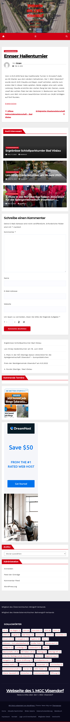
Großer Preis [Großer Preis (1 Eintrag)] (37, 643)
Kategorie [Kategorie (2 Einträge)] (8, 648)
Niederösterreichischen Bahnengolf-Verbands (33, 613)
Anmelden (8, 569)
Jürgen (19, 63)
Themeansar (56, 706)
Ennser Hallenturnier (26, 56)
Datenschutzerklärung (44, 711)
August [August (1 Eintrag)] (16, 635)
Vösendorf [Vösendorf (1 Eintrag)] (54, 669)
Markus (23, 155)
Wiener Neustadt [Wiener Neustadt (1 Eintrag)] (10, 673)
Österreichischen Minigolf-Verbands (29, 607)
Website (7, 304)
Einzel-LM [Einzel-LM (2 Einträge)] (8, 639)
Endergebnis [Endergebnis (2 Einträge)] (22, 639)
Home (4, 711)
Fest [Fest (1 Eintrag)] (45, 639)
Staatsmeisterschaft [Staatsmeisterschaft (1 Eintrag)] (12, 669)
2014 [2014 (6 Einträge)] (26, 631)
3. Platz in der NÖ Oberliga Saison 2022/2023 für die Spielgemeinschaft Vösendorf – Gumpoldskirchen (35, 200)
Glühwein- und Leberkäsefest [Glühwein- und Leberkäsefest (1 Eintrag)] (15, 643)
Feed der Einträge (12, 575)
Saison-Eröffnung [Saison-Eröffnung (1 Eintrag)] (24, 660)
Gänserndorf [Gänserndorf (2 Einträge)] (52, 643)
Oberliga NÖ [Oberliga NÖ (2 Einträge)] (55, 652)
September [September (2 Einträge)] (42, 665)
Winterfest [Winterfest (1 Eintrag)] (26, 673)
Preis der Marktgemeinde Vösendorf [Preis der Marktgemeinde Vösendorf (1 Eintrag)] (18, 656)
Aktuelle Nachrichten (15, 711)
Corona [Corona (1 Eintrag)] (40, 635)
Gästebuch (58, 711)
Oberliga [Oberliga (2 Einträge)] (41, 652)
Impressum (6, 717)
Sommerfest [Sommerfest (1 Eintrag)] (56, 665)
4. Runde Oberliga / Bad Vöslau (18, 369)
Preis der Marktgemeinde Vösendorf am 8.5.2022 (26, 363)
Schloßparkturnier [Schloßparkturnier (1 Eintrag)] (43, 660)
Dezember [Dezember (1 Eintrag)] (61, 635)
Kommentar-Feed (12, 581)
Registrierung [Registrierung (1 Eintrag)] (52, 656)
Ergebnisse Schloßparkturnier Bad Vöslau (33, 150)
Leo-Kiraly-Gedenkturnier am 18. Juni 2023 (33, 175)
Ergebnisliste (10, 104)
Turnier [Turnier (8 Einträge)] (28, 669)
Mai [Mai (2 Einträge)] (45, 648)
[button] (67, 36)
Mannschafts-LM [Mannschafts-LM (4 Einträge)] (10, 652)
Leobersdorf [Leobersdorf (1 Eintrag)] (35, 648)
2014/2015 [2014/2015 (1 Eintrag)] (37, 631)
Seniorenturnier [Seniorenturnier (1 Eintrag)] (27, 665)
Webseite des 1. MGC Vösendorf (35, 10)
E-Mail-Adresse (10, 291)
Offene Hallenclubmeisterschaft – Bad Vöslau (18, 114)
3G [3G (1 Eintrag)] (5, 631)
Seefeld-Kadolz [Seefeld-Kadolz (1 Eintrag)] (10, 665)
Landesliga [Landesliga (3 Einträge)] (21, 648)
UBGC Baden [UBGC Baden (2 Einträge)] (40, 669)
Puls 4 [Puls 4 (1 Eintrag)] (39, 656)
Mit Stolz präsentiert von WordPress (22, 706)
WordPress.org (10, 587)
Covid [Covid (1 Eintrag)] (50, 635)
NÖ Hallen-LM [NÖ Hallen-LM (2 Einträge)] (28, 652)
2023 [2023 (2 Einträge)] (6, 635)
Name (6, 278)
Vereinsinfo (56, 717)
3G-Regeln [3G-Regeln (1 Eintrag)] (15, 631)
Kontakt (14, 717)
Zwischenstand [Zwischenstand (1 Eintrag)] (41, 673)
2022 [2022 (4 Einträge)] (56, 631)
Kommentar (10, 232)
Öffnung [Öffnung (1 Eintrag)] (55, 673)
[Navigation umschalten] (35, 36)
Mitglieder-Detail (44, 717)
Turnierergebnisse (11, 51)
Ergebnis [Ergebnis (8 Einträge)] (35, 639)
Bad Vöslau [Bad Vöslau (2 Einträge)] (27, 635)
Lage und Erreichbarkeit (27, 717)
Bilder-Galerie (30, 711)
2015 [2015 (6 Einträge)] (47, 631)
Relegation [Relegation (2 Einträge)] (8, 660)
